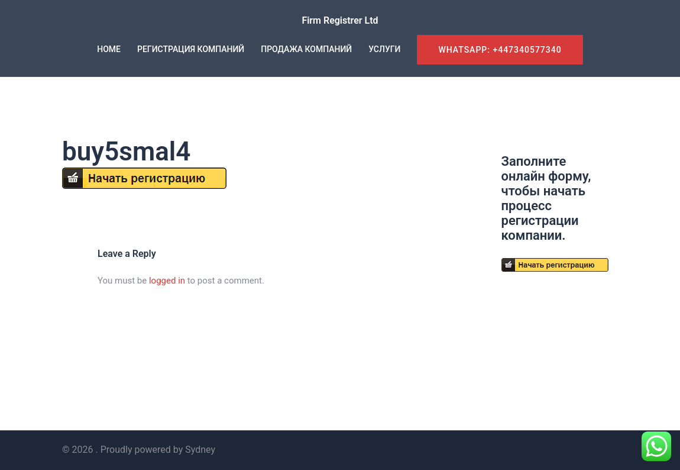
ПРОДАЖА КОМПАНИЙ (306, 49)
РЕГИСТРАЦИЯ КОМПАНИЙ (190, 49)
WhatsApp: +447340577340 (499, 49)
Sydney (200, 449)
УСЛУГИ (384, 49)
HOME (109, 49)
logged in (167, 280)
